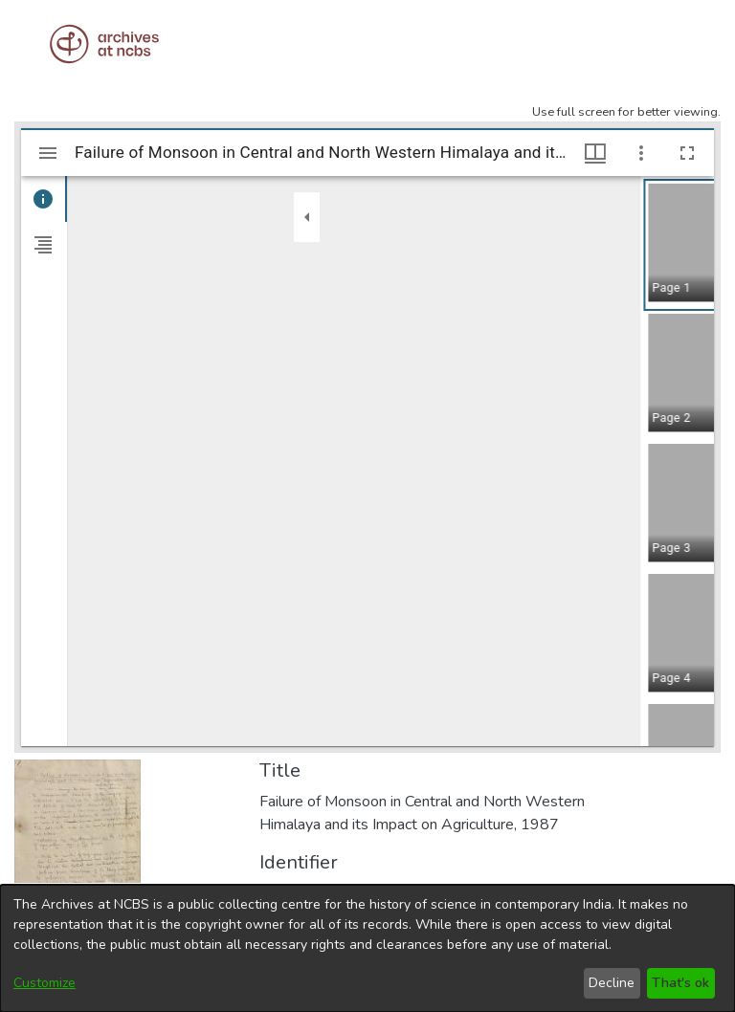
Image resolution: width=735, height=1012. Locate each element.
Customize (44, 983)
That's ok (680, 983)
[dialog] (367, 948)
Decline (612, 983)
